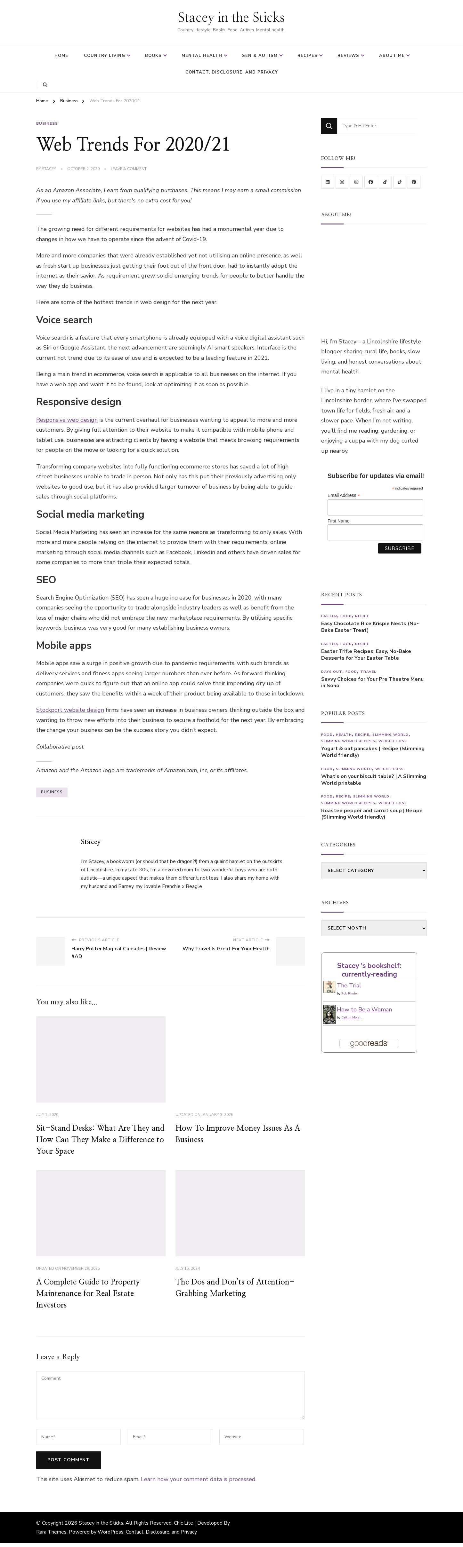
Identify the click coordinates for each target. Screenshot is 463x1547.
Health (344, 734)
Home (61, 56)
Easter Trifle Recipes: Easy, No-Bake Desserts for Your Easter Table (366, 654)
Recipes (307, 56)
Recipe (362, 615)
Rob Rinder (349, 993)
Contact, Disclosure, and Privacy (231, 72)
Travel (368, 670)
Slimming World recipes (348, 740)
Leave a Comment (129, 167)
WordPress (111, 1530)
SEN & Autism (260, 56)
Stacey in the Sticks (231, 18)
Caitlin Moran (351, 1017)
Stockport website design (70, 708)
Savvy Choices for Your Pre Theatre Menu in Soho (372, 681)
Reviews (348, 56)
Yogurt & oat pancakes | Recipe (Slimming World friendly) (373, 751)
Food (346, 615)
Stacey (49, 167)
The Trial (349, 985)
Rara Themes (51, 1530)
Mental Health (202, 56)
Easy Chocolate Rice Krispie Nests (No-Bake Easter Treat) (370, 626)
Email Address (344, 494)
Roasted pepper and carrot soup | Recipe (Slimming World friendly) (372, 813)
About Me (392, 56)
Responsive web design (67, 418)
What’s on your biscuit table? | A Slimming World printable (373, 779)
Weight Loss (392, 740)
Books (153, 56)
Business (47, 121)
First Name (338, 520)
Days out (331, 670)
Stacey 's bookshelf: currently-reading (369, 969)
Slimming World (390, 734)
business (52, 790)
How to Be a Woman (364, 1009)
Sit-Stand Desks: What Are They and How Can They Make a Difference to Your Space (100, 1138)
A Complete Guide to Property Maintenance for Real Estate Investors (88, 1291)
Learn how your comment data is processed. (198, 1477)
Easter (329, 615)
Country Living (104, 56)
